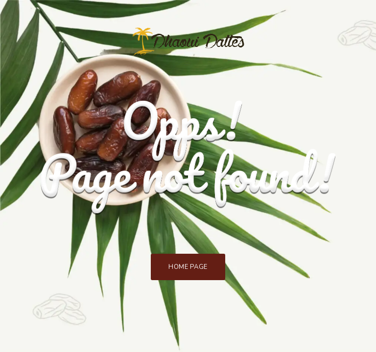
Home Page (188, 267)
